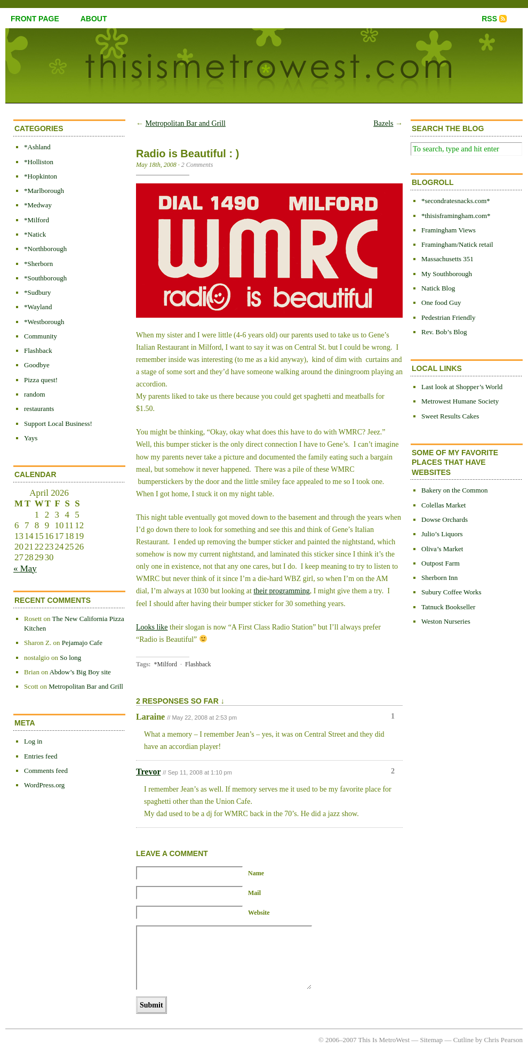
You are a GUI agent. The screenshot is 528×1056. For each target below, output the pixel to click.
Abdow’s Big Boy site (80, 672)
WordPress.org (44, 785)
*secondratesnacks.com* (455, 201)
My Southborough (446, 274)
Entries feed (40, 756)
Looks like (152, 627)
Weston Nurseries (445, 621)
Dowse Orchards (444, 519)
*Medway (38, 205)
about (94, 18)
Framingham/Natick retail (457, 244)
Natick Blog (438, 288)
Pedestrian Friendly (448, 317)
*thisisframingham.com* (456, 216)
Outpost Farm (440, 563)
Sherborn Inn (439, 578)
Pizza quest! (41, 380)
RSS (489, 18)
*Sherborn (38, 264)
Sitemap (431, 1040)
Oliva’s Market (442, 549)
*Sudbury (37, 292)
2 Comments (197, 164)
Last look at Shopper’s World (461, 387)
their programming (281, 591)
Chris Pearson (503, 1040)
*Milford (36, 220)
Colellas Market (443, 505)
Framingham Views (448, 230)
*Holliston (38, 162)
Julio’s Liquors (442, 534)
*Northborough (45, 249)
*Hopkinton (40, 176)
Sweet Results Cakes (450, 416)
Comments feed (46, 771)
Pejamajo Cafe (82, 643)
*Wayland (38, 307)
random (34, 394)
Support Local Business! (58, 424)
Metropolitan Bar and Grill (86, 686)
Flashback (38, 350)
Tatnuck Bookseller (448, 607)
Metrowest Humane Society (460, 401)
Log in (33, 741)
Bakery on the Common (454, 490)
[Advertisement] (453, 809)
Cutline (463, 1040)
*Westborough (44, 322)
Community (40, 336)
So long (70, 658)
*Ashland (37, 147)
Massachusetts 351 (447, 259)
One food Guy (441, 303)
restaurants (39, 409)
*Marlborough (44, 191)
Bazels (383, 123)
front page (35, 18)
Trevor (148, 771)
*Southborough (45, 278)
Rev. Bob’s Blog (444, 332)
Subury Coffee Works (451, 592)
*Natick (35, 234)
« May (25, 568)
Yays (30, 438)
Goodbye (37, 365)
